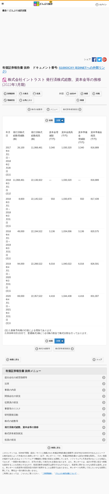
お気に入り (27, 100)
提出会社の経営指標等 (16, 377)
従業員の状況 (11, 402)
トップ (99, 360)
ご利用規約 (47, 473)
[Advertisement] (54, 34)
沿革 (7, 383)
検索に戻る (14, 360)
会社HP (73, 94)
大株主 (25, 94)
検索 (86, 94)
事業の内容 (10, 390)
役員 (38, 94)
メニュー (54, 109)
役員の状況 (10, 440)
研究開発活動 (11, 415)
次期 (58, 120)
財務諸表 (11, 94)
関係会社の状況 (12, 396)
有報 (98, 94)
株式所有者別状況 (70, 109)
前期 (51, 120)
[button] (101, 4)
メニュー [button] (3, 4)
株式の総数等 (36, 109)
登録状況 (11, 100)
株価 (82, 100)
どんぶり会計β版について (66, 473)
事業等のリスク (12, 408)
